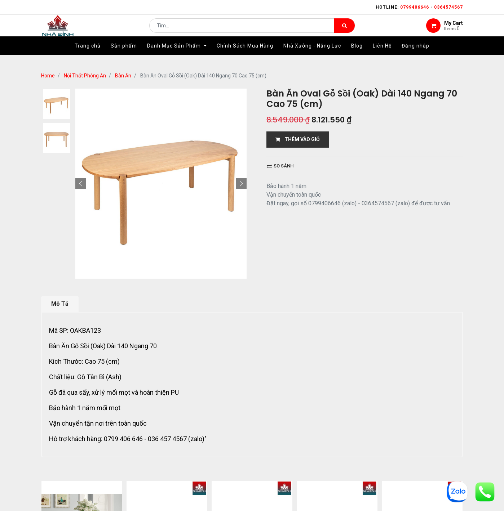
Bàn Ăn (123, 76)
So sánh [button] (280, 166)
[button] (80, 183)
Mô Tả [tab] (59, 303)
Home (48, 76)
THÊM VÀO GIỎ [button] (297, 139)
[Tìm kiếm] (344, 31)
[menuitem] (87, 57)
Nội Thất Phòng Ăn (85, 76)
